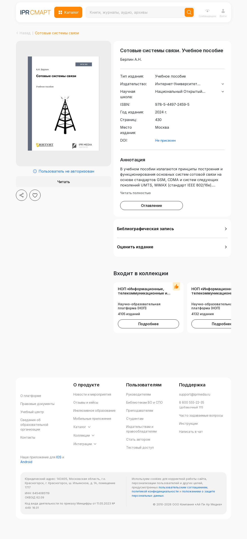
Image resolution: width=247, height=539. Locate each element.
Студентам (134, 426)
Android (26, 478)
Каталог (68, 12)
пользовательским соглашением (183, 503)
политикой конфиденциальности (155, 508)
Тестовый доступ (140, 455)
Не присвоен (165, 148)
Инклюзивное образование (94, 418)
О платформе (30, 403)
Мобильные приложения (92, 426)
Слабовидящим (207, 12)
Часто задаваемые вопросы (201, 423)
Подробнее (148, 331)
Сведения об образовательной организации (34, 432)
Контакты (27, 445)
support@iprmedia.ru (194, 402)
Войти (223, 13)
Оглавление (151, 213)
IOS (58, 474)
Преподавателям (139, 418)
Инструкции (188, 431)
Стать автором (138, 447)
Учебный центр (32, 419)
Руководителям (138, 402)
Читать (63, 182)
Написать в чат (191, 439)
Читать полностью (135, 200)
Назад (23, 33)
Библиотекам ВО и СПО (144, 410)
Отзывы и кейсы (85, 410)
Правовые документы (37, 411)
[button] (172, 236)
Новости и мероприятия (92, 402)
